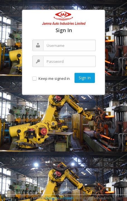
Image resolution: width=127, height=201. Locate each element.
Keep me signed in (54, 78)
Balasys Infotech (60, 197)
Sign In (85, 77)
